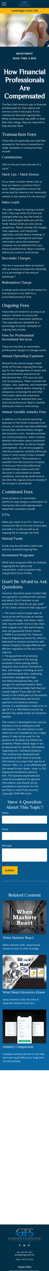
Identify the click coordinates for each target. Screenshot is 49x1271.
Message (7, 845)
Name (5, 812)
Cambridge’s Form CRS (24, 10)
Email (5, 829)
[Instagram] (29, 1245)
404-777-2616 (27, 1259)
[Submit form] (10, 870)
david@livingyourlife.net (24, 1255)
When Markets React (18, 938)
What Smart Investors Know (24, 992)
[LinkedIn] (24, 1245)
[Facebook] (19, 1245)
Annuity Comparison (18, 1047)
